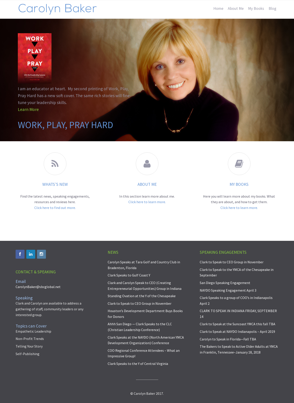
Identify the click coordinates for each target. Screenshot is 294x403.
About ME (147, 184)
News (113, 252)
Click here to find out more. (55, 207)
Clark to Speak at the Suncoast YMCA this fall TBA (237, 324)
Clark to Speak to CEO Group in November (139, 303)
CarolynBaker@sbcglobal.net (38, 286)
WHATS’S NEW (55, 184)
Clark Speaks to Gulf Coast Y (129, 275)
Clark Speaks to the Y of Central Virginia (138, 363)
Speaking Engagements (223, 252)
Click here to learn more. (147, 202)
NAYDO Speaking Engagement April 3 (228, 290)
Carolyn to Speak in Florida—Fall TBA (228, 339)
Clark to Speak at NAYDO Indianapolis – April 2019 (237, 331)
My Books (239, 184)
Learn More (28, 109)
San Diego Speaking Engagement (225, 282)
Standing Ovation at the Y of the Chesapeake (142, 296)
